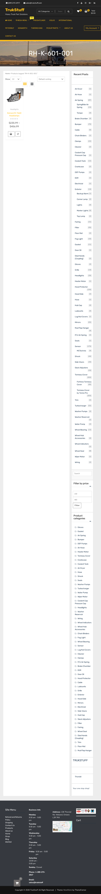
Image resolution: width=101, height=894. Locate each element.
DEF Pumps (82, 544)
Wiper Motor (82, 597)
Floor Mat (81, 746)
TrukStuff (14, 10)
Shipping (9, 822)
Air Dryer (81, 568)
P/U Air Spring (83, 662)
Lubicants (82, 686)
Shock (80, 576)
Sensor (81, 646)
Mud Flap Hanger (85, 750)
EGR (79, 670)
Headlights (14, 109)
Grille (80, 691)
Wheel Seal (82, 731)
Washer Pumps (84, 584)
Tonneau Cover (84, 556)
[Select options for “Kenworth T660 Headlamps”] (11, 134)
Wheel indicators (84, 622)
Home (7, 73)
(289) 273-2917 (13, 3)
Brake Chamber (84, 666)
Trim (79, 742)
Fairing (80, 727)
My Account (91, 28)
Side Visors (82, 711)
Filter (77, 505)
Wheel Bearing (84, 642)
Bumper (81, 539)
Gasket (81, 531)
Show (7, 79)
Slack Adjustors (84, 719)
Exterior (81, 695)
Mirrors (80, 703)
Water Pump (83, 592)
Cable (80, 682)
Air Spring (82, 535)
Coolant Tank (83, 564)
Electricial (82, 707)
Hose (80, 572)
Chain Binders (83, 633)
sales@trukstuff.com (33, 3)
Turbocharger (83, 588)
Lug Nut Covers (84, 650)
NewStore (67, 890)
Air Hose (81, 548)
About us (9, 831)
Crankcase (82, 560)
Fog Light (82, 637)
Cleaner (81, 654)
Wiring (80, 618)
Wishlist (8, 842)
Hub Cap (81, 715)
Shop (7, 836)
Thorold (78, 777)
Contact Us (10, 825)
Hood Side (82, 699)
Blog (7, 839)
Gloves (80, 527)
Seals (80, 580)
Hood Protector (84, 678)
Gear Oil (81, 674)
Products (9, 828)
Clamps (81, 658)
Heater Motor (83, 552)
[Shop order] (51, 79)
